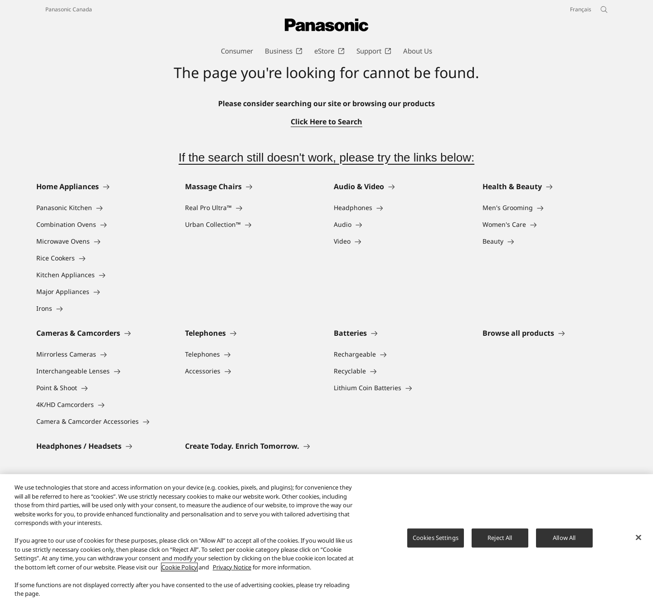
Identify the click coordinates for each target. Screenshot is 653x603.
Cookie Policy (179, 568)
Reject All (499, 538)
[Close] (638, 538)
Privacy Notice (232, 568)
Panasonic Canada (68, 9)
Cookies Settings (435, 538)
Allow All (564, 538)
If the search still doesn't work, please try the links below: (326, 157)
